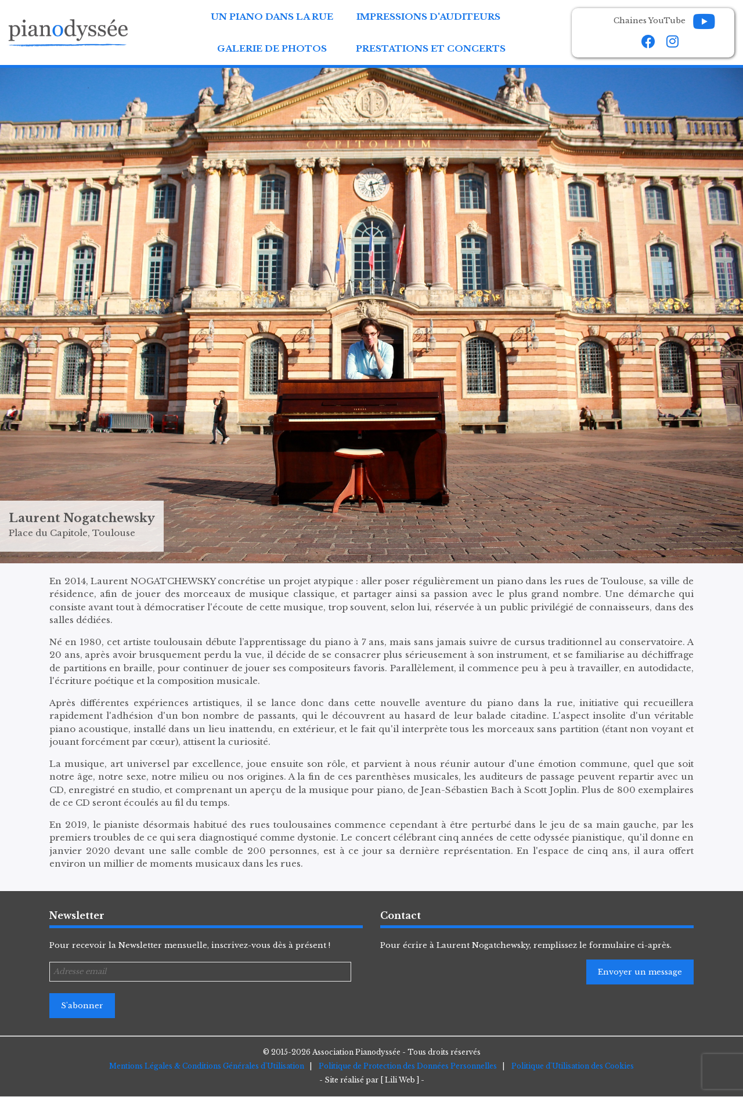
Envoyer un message (640, 972)
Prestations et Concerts (431, 48)
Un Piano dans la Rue (272, 16)
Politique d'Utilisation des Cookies (572, 1066)
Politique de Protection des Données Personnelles (408, 1066)
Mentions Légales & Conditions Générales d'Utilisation (206, 1066)
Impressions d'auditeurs (428, 16)
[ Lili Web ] (399, 1080)
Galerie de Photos (272, 48)
